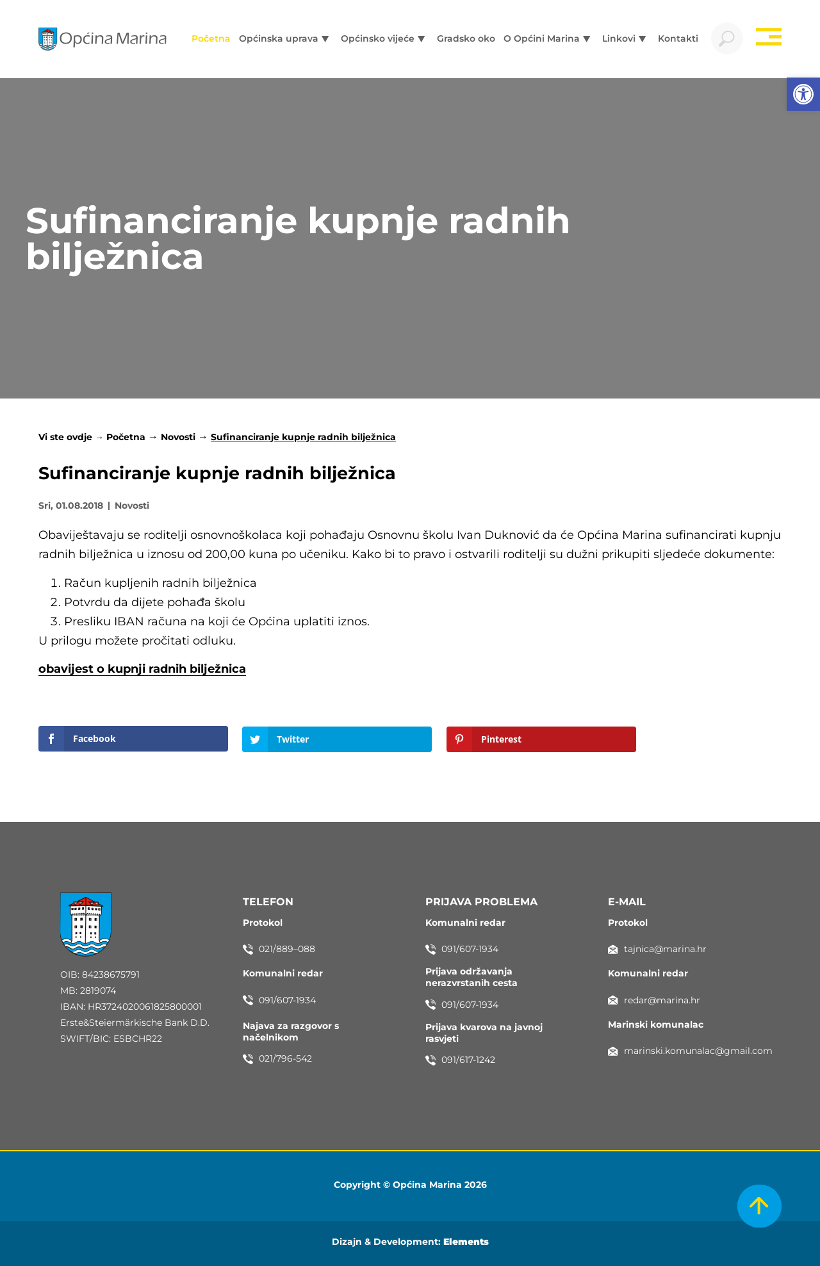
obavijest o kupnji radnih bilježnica (142, 669)
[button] (803, 94)
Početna (125, 437)
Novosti (178, 437)
